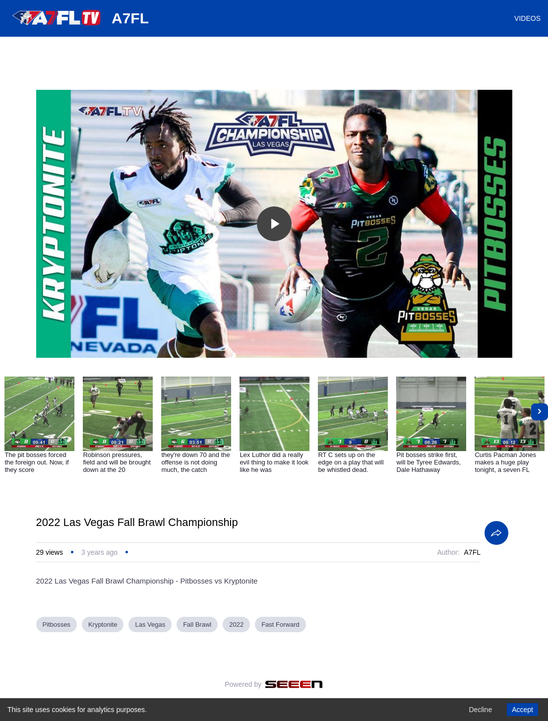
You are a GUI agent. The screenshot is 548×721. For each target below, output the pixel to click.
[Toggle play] (274, 223)
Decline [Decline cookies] (480, 710)
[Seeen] (293, 684)
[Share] (496, 533)
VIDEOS (527, 18)
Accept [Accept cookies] (522, 710)
